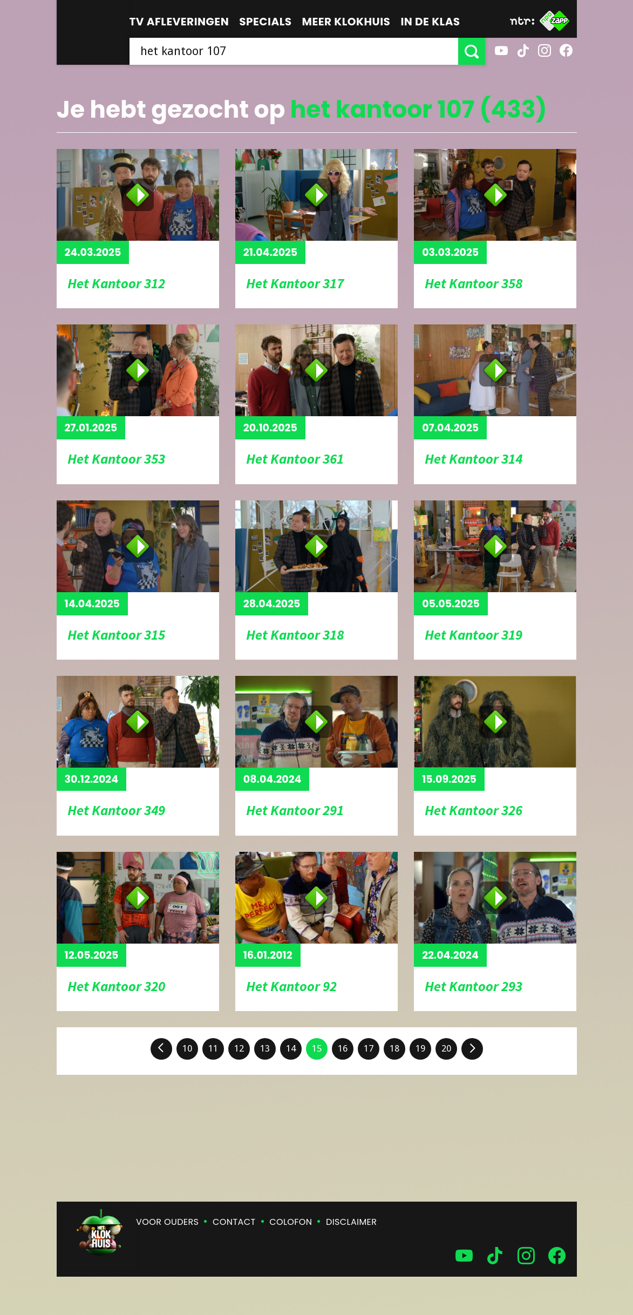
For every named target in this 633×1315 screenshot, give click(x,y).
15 (317, 1048)
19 (420, 1048)
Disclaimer (351, 1222)
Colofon (290, 1222)
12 (239, 1048)
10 (187, 1048)
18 (394, 1048)
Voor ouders (167, 1222)
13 (265, 1048)
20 (446, 1048)
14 (291, 1048)
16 (343, 1048)
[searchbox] (294, 51)
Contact (234, 1222)
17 (368, 1048)
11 (213, 1048)
